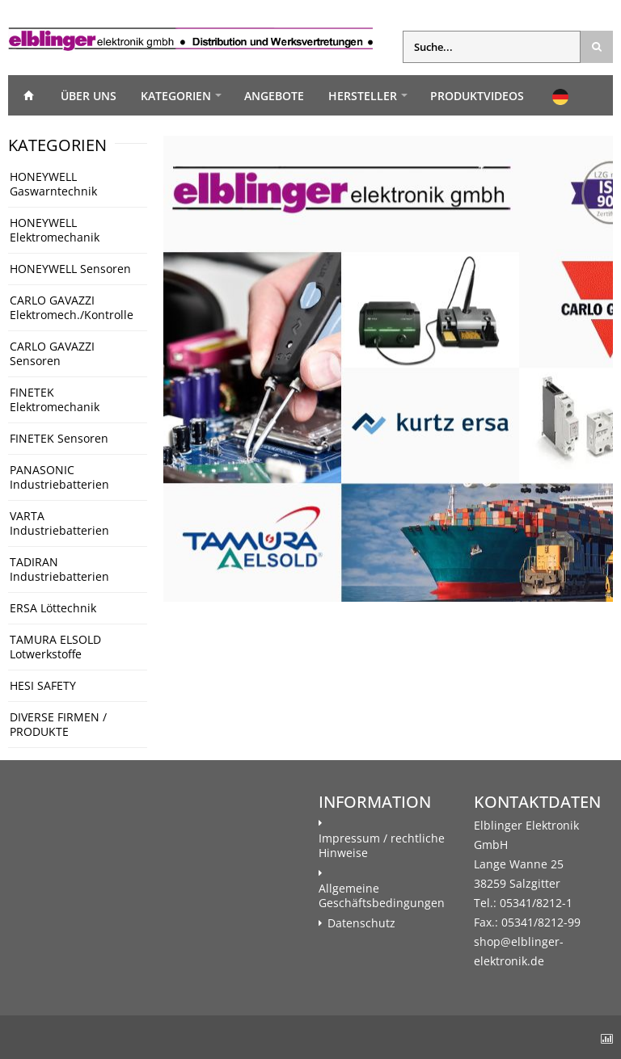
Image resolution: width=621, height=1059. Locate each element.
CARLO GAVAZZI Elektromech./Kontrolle (71, 307)
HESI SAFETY (43, 685)
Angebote (274, 95)
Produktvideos (477, 95)
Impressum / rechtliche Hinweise (382, 845)
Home (28, 95)
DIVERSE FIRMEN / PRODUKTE (58, 724)
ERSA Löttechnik (53, 608)
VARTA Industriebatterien (59, 523)
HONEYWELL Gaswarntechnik (53, 184)
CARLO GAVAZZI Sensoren (52, 353)
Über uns (88, 95)
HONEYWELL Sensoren (70, 268)
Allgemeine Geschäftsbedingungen (382, 895)
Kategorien (176, 95)
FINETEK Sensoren (59, 438)
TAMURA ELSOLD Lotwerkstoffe (55, 647)
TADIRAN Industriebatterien (59, 569)
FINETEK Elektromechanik (54, 399)
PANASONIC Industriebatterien (59, 477)
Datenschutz (361, 923)
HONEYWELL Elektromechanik (54, 230)
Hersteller (362, 95)
